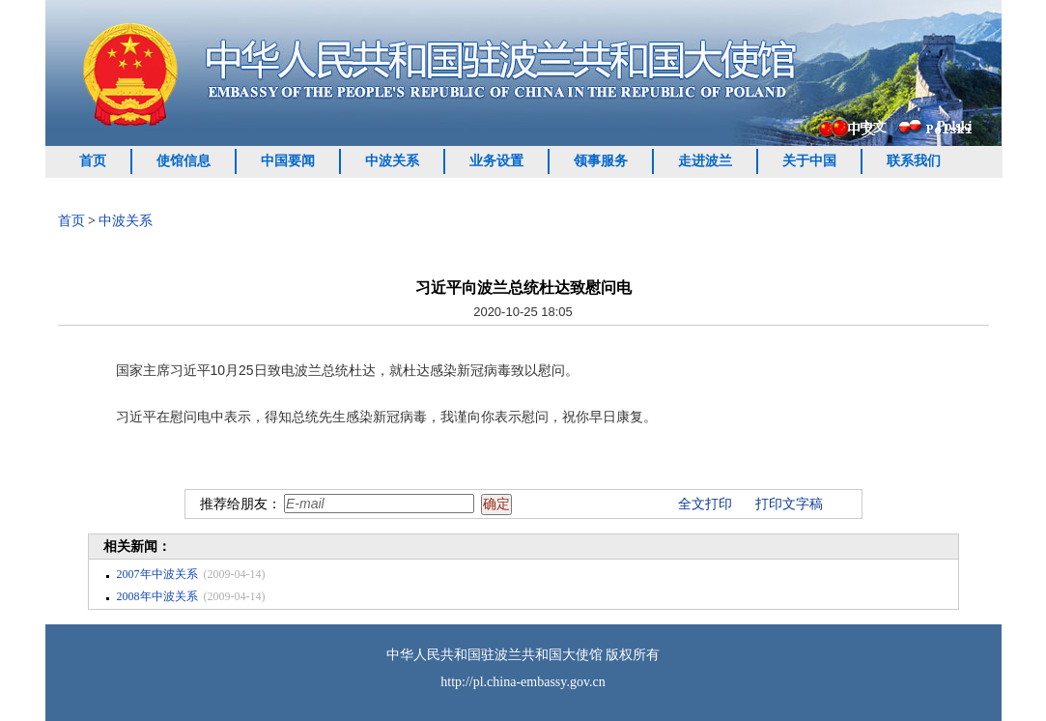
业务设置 (496, 161)
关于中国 (809, 161)
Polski (955, 126)
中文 (873, 127)
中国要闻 (288, 161)
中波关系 (392, 161)
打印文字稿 (789, 504)
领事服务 (601, 161)
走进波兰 (705, 161)
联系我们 (914, 161)
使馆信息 (183, 161)
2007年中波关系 (157, 574)
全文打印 (705, 504)
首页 (92, 161)
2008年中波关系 (157, 596)
